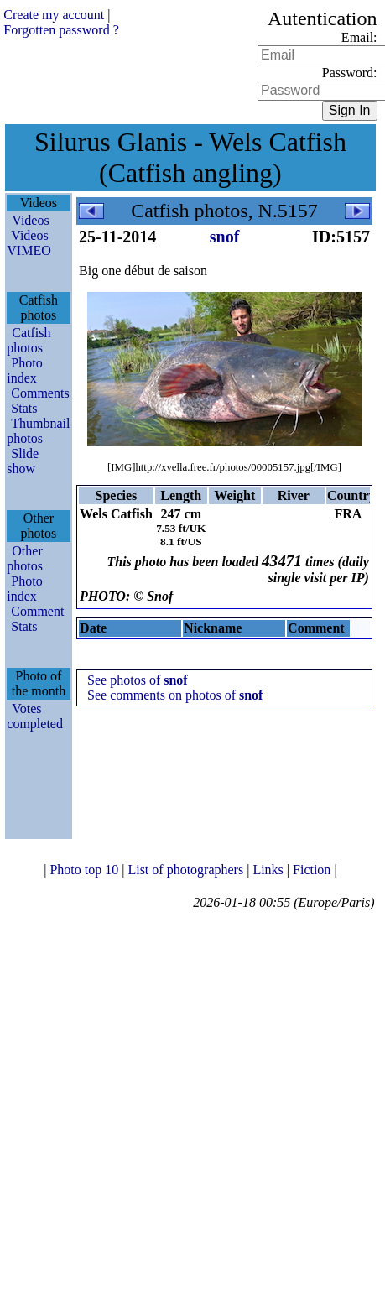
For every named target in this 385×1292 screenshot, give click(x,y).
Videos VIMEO (28, 243)
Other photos (25, 558)
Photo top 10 (85, 869)
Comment (37, 611)
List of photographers (187, 869)
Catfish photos (28, 340)
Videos (30, 220)
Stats (24, 408)
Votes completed (35, 716)
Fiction (313, 869)
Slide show (23, 461)
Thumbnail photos (38, 430)
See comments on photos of (175, 695)
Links (269, 869)
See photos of (137, 680)
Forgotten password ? (60, 30)
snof (225, 236)
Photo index (24, 370)
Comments (40, 393)
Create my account (53, 15)
